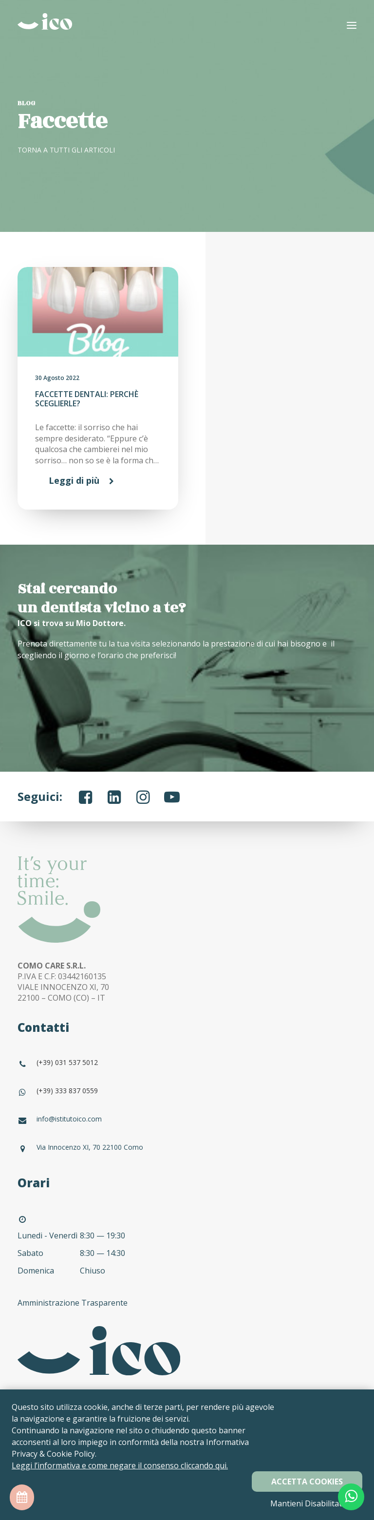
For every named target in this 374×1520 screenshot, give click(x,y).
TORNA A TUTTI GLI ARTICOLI (66, 149)
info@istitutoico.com (69, 1118)
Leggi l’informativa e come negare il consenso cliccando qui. (120, 1465)
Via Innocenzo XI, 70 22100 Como (90, 1147)
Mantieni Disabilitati (307, 1503)
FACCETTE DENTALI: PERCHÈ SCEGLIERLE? (86, 399)
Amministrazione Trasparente (74, 1302)
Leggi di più (74, 480)
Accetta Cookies (307, 1481)
